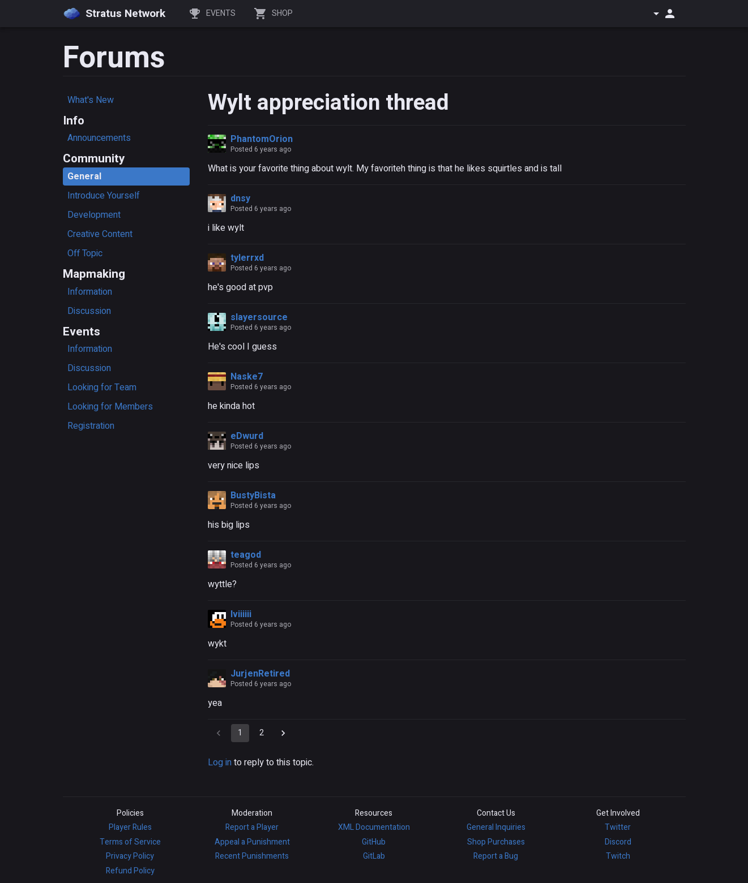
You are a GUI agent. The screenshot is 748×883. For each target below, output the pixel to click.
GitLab (374, 856)
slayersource (259, 317)
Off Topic (84, 253)
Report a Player (252, 827)
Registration (90, 426)
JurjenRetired (260, 673)
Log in (220, 762)
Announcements (99, 138)
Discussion (89, 311)
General (84, 176)
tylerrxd (247, 257)
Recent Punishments (252, 856)
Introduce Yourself (103, 196)
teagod (245, 554)
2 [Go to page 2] (262, 733)
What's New (90, 100)
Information (89, 292)
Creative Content (99, 234)
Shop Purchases (496, 842)
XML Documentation (374, 827)
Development (94, 215)
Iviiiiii (240, 614)
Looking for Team (101, 387)
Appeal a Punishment (252, 842)
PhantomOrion (261, 139)
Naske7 (246, 376)
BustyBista (253, 495)
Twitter (618, 827)
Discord (618, 842)
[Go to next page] (283, 733)
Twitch (618, 856)
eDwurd (246, 436)
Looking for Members (110, 406)
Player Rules (130, 827)
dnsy (240, 198)
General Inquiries (496, 827)
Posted (260, 149)
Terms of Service (130, 842)
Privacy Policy (130, 856)
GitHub (374, 842)
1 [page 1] (240, 733)
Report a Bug (495, 856)
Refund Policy (130, 871)
